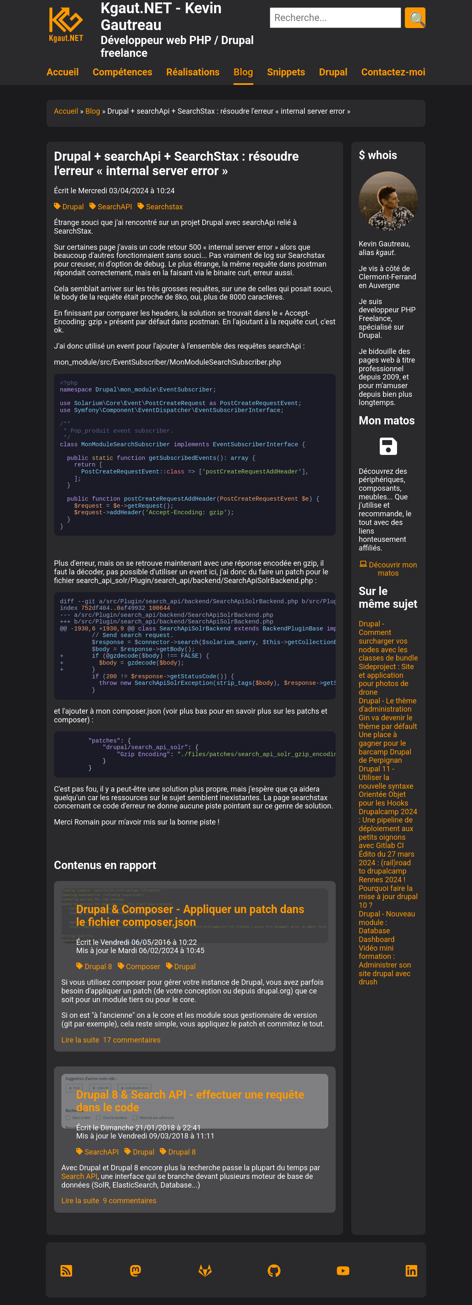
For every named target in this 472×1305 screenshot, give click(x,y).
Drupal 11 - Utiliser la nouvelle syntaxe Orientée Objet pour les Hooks (386, 785)
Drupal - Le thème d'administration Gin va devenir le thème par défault (388, 713)
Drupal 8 (94, 966)
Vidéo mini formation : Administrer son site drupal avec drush (385, 965)
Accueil (63, 72)
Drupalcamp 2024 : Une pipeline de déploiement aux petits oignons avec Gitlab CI (388, 828)
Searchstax (160, 206)
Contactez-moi (393, 72)
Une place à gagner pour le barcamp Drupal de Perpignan (385, 747)
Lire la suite (80, 1040)
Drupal (333, 72)
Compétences (122, 72)
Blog (243, 72)
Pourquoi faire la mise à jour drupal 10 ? (388, 896)
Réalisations (193, 72)
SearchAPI (110, 206)
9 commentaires (130, 1200)
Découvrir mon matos (388, 569)
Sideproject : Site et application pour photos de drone (386, 679)
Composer (139, 966)
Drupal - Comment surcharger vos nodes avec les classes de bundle (388, 640)
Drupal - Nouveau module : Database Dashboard (387, 926)
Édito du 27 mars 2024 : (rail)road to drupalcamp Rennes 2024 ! (386, 867)
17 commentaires (132, 1040)
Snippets (286, 72)
